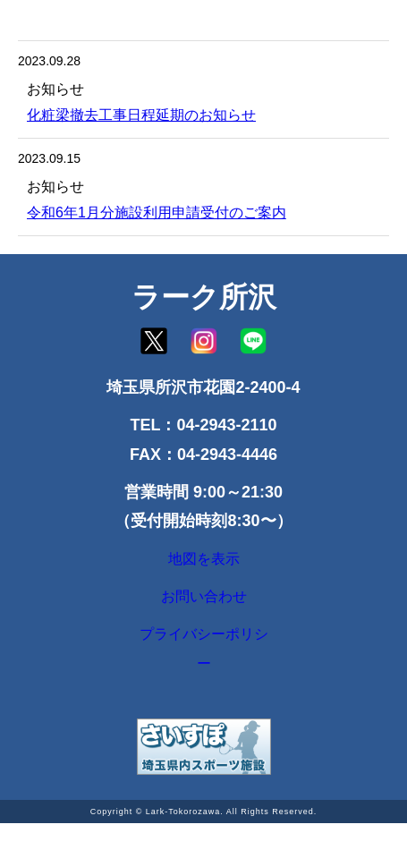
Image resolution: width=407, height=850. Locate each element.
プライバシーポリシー (204, 671)
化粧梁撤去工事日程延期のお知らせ (141, 115)
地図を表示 (204, 564)
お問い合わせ (204, 610)
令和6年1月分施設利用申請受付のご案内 (156, 212)
